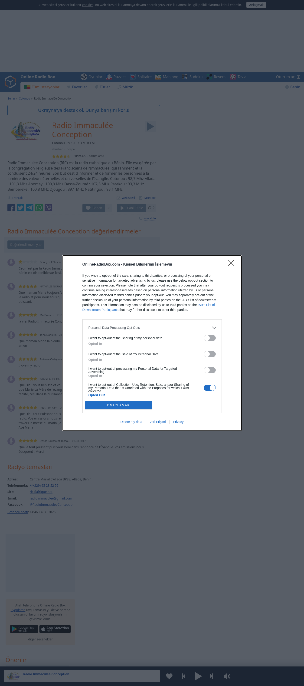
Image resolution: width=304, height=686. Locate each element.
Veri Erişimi (158, 422)
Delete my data (131, 422)
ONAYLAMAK (118, 405)
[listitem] (152, 327)
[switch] (210, 338)
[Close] (232, 264)
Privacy (178, 422)
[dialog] (152, 343)
